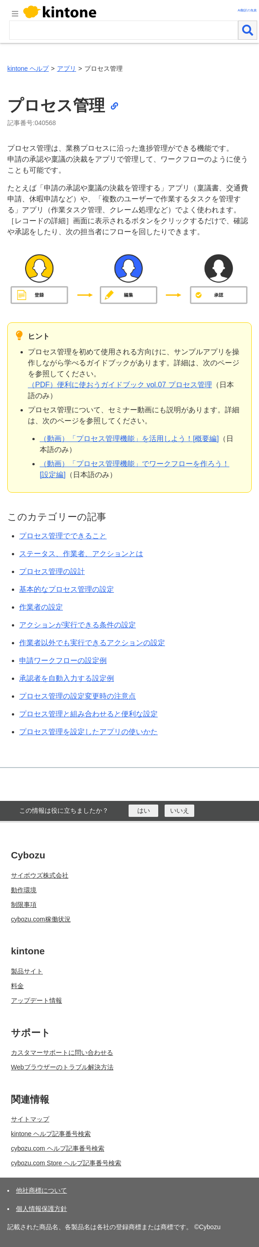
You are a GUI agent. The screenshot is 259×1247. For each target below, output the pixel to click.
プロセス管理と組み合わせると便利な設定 (88, 714)
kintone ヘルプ (28, 68)
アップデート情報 (36, 1000)
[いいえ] (179, 811)
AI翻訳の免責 (247, 10)
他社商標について (41, 1190)
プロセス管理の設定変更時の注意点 (77, 696)
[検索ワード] (123, 30)
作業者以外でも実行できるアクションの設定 (92, 643)
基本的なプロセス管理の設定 (66, 589)
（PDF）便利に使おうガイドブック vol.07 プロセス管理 (120, 385)
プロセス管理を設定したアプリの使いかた (88, 732)
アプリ (66, 68)
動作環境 (23, 890)
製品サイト (27, 971)
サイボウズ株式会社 (39, 875)
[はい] (143, 811)
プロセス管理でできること (63, 536)
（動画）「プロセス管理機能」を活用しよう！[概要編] (129, 438)
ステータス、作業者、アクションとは (81, 554)
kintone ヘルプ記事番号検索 (51, 1133)
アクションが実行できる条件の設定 (77, 625)
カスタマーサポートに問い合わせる (62, 1052)
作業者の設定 (41, 607)
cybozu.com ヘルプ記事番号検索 (57, 1148)
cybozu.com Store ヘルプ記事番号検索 (66, 1163)
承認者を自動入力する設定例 (66, 678)
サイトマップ (30, 1119)
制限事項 (23, 904)
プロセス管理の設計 (52, 571)
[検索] (247, 30)
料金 (17, 985)
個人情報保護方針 (41, 1208)
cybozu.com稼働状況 (41, 919)
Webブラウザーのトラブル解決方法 (62, 1067)
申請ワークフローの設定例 (63, 660)
